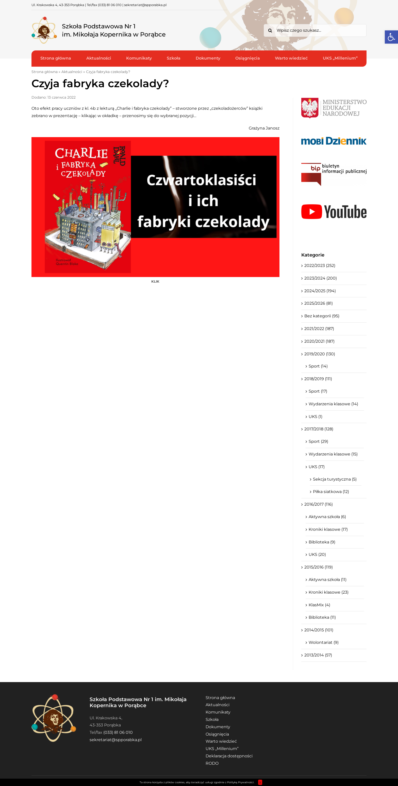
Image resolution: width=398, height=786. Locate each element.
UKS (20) (317, 554)
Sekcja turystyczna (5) (335, 479)
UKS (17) (317, 466)
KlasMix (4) (319, 604)
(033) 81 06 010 (110, 5)
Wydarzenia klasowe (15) (333, 454)
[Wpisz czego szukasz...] (315, 30)
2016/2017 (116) (318, 504)
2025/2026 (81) (318, 303)
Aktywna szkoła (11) (327, 579)
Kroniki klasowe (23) (329, 592)
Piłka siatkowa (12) (331, 491)
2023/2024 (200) (320, 278)
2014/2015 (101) (318, 630)
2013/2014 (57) (318, 655)
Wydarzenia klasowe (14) (333, 403)
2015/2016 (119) (318, 567)
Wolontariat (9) (324, 642)
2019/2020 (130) (319, 354)
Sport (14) (318, 366)
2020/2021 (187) (319, 341)
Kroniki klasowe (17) (328, 529)
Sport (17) (318, 391)
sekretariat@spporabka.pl (145, 5)
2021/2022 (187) (319, 328)
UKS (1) (315, 416)
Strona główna (44, 71)
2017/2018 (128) (318, 429)
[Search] (270, 30)
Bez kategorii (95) (321, 316)
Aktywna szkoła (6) (327, 516)
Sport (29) (318, 441)
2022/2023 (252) (319, 265)
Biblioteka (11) (322, 617)
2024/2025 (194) (320, 290)
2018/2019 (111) (318, 378)
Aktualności (71, 71)
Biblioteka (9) (322, 542)
